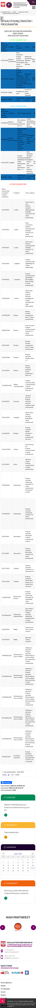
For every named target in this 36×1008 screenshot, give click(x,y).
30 (23, 870)
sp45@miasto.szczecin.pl (28, 2)
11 (32, 862)
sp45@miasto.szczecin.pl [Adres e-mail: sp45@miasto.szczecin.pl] (11, 958)
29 (18, 870)
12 (3, 865)
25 (32, 868)
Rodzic (3, 995)
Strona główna (6, 982)
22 (18, 868)
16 (23, 865)
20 (8, 868)
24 (28, 868)
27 (8, 870)
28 (13, 870)
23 (23, 868)
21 (13, 868)
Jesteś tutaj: (4, 12)
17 (28, 865)
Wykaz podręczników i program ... (10, 13)
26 (3, 870)
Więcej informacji (5, 815)
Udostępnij (6, 782)
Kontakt (4, 998)
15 (18, 865)
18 (32, 865)
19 (3, 868)
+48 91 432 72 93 (33, 2)
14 (13, 865)
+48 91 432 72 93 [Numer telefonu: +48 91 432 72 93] (9, 956)
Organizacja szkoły (22, 12)
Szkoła (13, 12)
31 (28, 870)
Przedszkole (5, 989)
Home (8, 12)
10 (28, 862)
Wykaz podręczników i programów (16, 23)
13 (8, 865)
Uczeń (3, 992)
